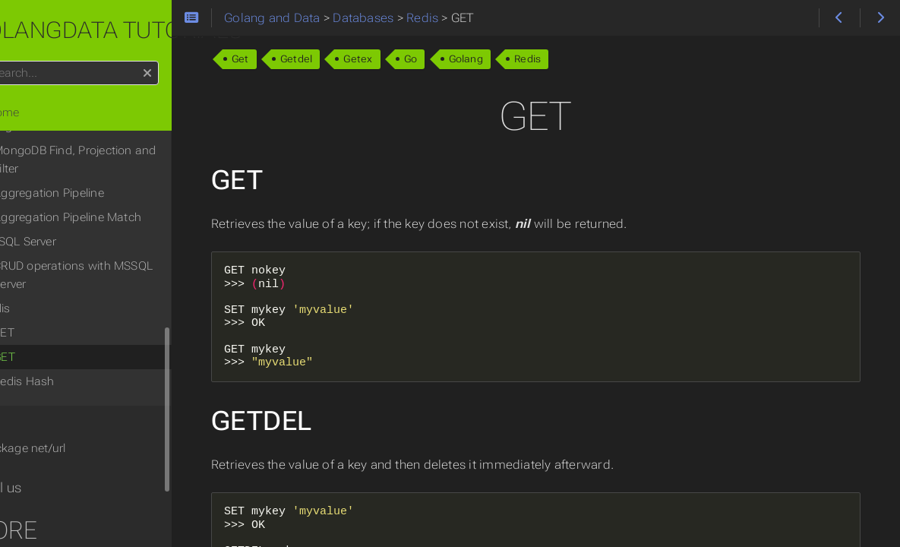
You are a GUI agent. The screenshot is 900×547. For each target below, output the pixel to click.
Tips (25, 402)
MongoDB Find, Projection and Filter (117, 141)
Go (466, 59)
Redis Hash (66, 363)
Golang (522, 59)
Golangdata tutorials (149, 30)
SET (47, 314)
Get (296, 59)
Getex (414, 59)
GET (47, 339)
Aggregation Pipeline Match (110, 199)
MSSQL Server (61, 223)
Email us (38, 469)
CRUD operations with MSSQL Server (116, 257)
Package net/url (66, 430)
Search (13, 61)
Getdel (352, 59)
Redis (583, 59)
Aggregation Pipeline (91, 175)
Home (37, 112)
